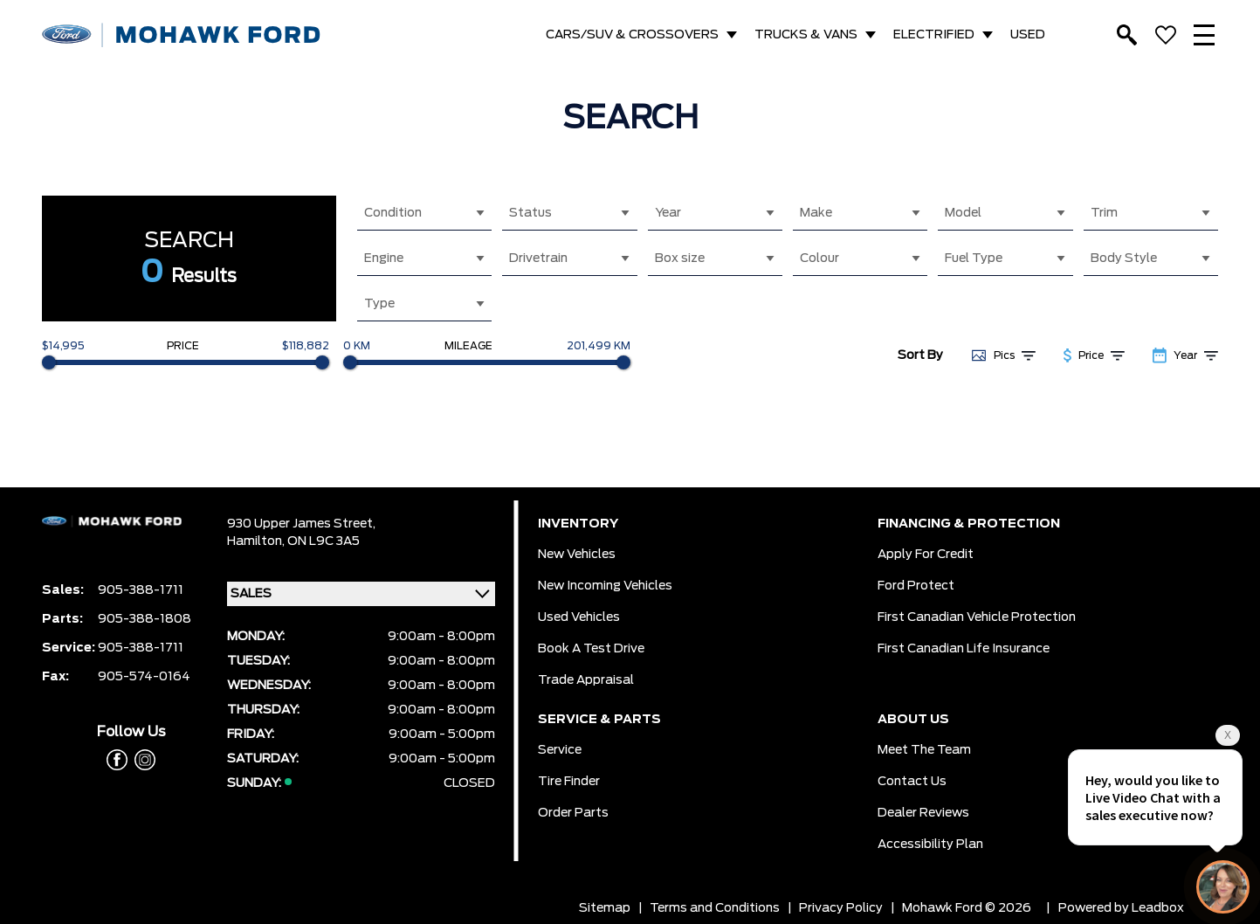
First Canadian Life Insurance (964, 649)
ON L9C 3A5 (323, 541)
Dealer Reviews (923, 813)
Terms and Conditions (715, 908)
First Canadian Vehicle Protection (977, 617)
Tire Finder (569, 782)
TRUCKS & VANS (805, 35)
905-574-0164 (144, 677)
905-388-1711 (140, 590)
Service (560, 750)
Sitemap (604, 908)
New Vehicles (577, 554)
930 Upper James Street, (301, 524)
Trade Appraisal (586, 680)
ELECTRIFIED (933, 35)
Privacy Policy (841, 908)
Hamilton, (257, 541)
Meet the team (924, 750)
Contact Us (912, 782)
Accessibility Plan (930, 844)
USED (1027, 35)
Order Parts (573, 813)
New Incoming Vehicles (605, 586)
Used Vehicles (579, 617)
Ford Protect (916, 586)
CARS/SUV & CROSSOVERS (632, 35)
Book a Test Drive (591, 649)
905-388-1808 (144, 619)
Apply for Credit (926, 554)
